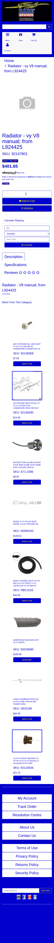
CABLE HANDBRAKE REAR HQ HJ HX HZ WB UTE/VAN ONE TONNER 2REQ (25, 701)
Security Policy (27, 873)
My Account (27, 798)
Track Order (26, 807)
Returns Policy (27, 865)
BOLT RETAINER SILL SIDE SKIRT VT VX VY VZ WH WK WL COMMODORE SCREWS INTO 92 (27, 346)
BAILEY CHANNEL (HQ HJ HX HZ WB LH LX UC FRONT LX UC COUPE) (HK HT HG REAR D (26, 583)
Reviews (21, 273)
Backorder (27, 660)
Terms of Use (27, 848)
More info (13, 173)
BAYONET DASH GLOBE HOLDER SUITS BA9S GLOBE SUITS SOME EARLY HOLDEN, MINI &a (27, 464)
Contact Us (27, 836)
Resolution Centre (27, 815)
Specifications (15, 265)
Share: (10, 161)
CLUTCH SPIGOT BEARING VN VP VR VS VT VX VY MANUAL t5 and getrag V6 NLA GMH (26, 760)
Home (9, 61)
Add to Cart (27, 201)
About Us (27, 827)
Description (13, 257)
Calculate (27, 245)
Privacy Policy (27, 856)
